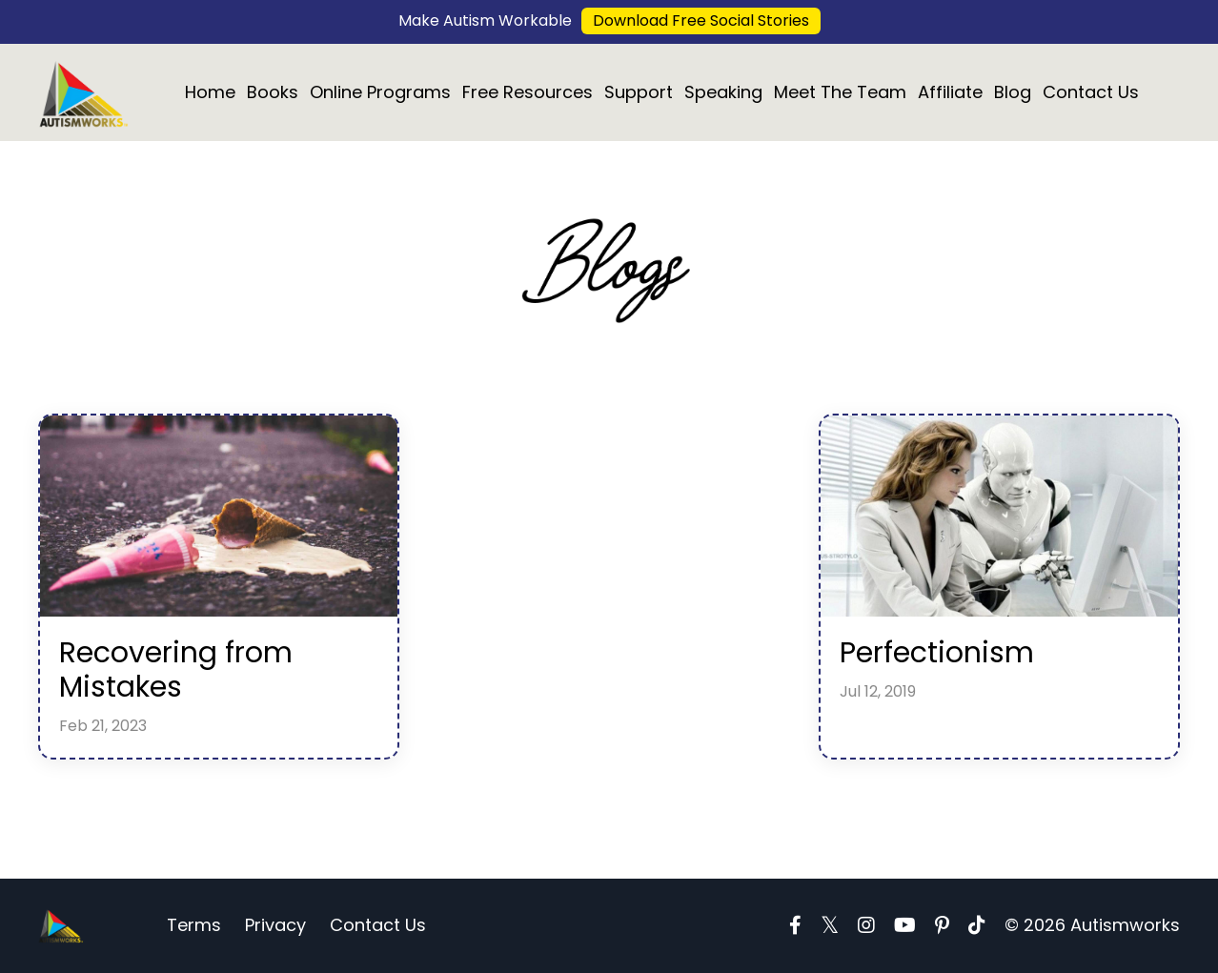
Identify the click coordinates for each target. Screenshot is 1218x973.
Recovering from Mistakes (176, 670)
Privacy (275, 925)
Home (210, 92)
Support (638, 92)
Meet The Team (840, 92)
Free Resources (527, 92)
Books (272, 92)
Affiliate (950, 92)
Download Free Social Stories (701, 20)
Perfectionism (937, 653)
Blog (1012, 92)
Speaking (723, 92)
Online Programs (380, 92)
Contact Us (1091, 92)
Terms (194, 925)
